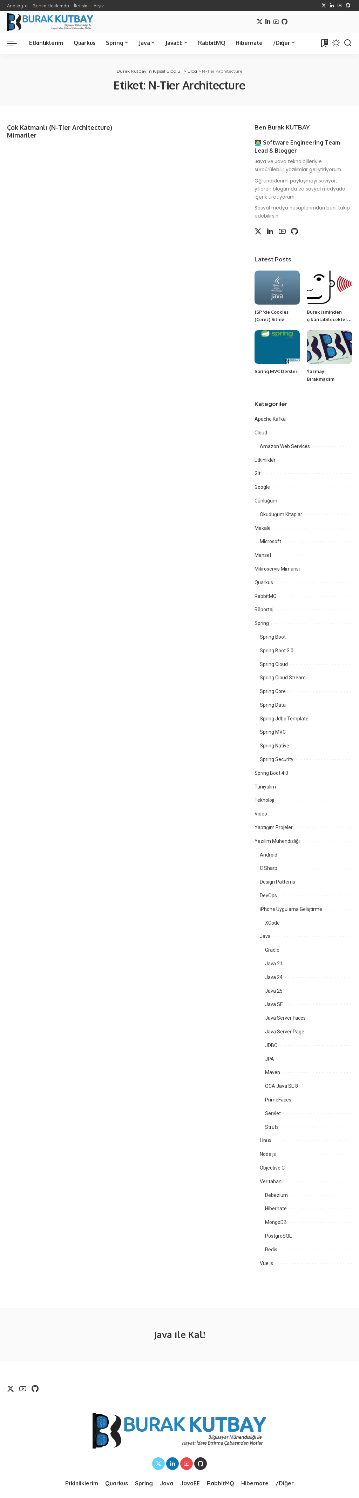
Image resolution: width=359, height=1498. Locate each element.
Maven (272, 1072)
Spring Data (273, 705)
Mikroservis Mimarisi (277, 569)
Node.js (268, 1154)
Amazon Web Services (285, 446)
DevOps (268, 895)
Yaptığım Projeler (274, 827)
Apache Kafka (270, 419)
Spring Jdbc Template (284, 718)
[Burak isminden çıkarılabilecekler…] (329, 288)
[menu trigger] (15, 43)
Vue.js (266, 1263)
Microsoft (270, 541)
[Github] (348, 5)
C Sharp (268, 868)
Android (268, 855)
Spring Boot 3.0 (276, 650)
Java (265, 936)
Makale (263, 528)
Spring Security (276, 759)
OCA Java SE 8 (281, 1086)
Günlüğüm (266, 501)
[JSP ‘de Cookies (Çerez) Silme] (277, 288)
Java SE (274, 1004)
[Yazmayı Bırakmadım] (329, 347)
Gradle (272, 950)
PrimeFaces (278, 1100)
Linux (265, 1140)
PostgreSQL (278, 1236)
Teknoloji (264, 800)
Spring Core (273, 691)
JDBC (271, 1045)
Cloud (261, 432)
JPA (269, 1059)
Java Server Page (284, 1031)
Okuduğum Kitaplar (281, 514)
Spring (262, 623)
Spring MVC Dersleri (277, 371)
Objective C (272, 1168)
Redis (271, 1249)
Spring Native (274, 745)
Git (257, 473)
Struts (272, 1127)
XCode (272, 923)
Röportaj (264, 609)
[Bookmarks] (324, 43)
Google (262, 487)
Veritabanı (271, 1181)
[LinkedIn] (332, 5)
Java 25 (274, 991)
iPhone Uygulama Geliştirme (291, 909)
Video (261, 814)
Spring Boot (273, 637)
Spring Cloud (274, 664)
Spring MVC (273, 732)
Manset (263, 555)
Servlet (273, 1113)
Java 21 (274, 963)
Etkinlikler (265, 460)
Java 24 (274, 977)
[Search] (348, 43)
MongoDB (276, 1222)
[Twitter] (324, 5)
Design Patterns (277, 882)
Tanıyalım (265, 787)
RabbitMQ (266, 596)
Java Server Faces (285, 1018)
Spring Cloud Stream (283, 677)
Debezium (276, 1195)
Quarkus (264, 582)
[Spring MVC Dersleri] (277, 347)
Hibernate (276, 1208)
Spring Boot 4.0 (271, 773)
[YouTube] (340, 5)
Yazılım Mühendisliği (277, 841)
